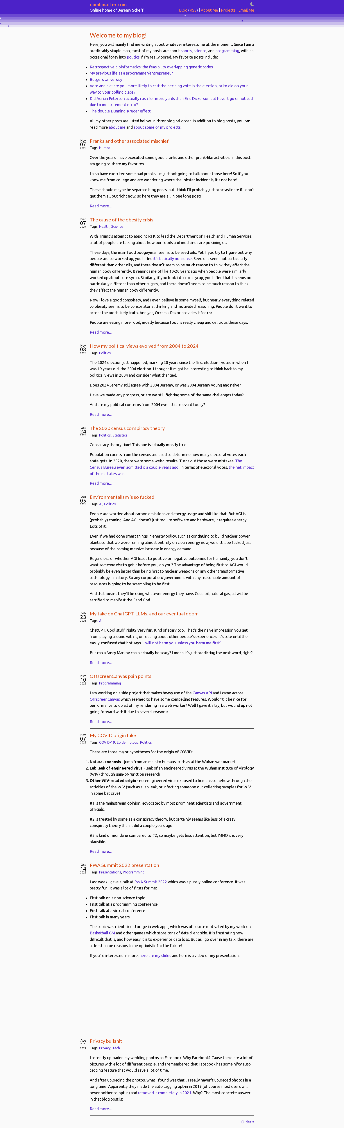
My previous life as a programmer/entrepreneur (131, 73)
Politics (105, 353)
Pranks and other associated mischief (129, 141)
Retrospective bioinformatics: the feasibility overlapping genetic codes (151, 67)
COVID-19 (107, 742)
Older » (247, 1122)
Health (104, 226)
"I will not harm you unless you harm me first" (181, 643)
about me (117, 127)
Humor (104, 148)
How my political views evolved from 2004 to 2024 (144, 346)
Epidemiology (127, 742)
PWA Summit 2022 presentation (124, 865)
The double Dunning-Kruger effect (120, 111)
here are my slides (155, 955)
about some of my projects (157, 127)
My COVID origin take (113, 735)
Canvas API (202, 693)
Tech (116, 1048)
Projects (228, 10)
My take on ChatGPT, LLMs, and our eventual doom (144, 614)
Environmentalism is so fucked (122, 497)
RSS (193, 10)
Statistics (120, 435)
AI (100, 504)
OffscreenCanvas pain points (120, 676)
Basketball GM (102, 933)
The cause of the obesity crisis (121, 220)
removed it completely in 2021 (164, 1093)
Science (117, 226)
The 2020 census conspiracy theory (127, 428)
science (200, 50)
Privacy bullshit (106, 1041)
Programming (110, 683)
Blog (183, 10)
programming (227, 50)
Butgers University (106, 79)
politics (133, 57)
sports (186, 50)
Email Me (246, 10)
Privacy (105, 1048)
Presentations (110, 872)
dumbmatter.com (108, 4)
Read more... (101, 206)
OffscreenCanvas (105, 699)
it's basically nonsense (172, 258)
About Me (209, 10)
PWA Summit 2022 (150, 882)
